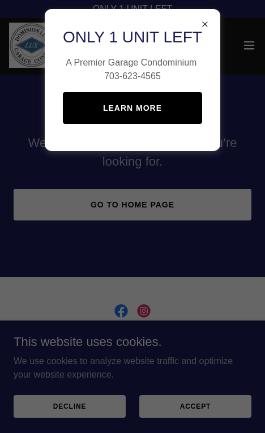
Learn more (132, 107)
